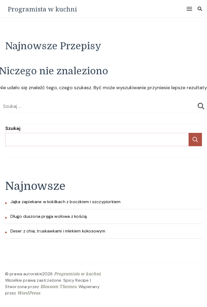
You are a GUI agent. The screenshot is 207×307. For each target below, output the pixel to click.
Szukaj (12, 128)
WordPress (28, 293)
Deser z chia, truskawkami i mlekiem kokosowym (58, 231)
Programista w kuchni (42, 9)
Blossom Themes (58, 286)
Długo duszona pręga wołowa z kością (48, 216)
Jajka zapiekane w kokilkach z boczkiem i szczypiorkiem (65, 201)
